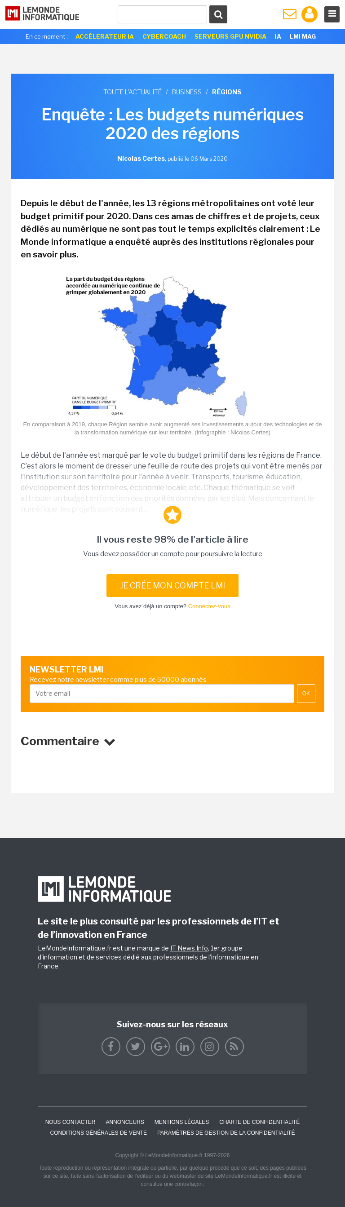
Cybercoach (164, 36)
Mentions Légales (182, 1122)
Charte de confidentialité (259, 1122)
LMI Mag (303, 36)
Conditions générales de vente (98, 1133)
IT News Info (189, 948)
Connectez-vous (209, 606)
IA (278, 36)
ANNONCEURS (125, 1122)
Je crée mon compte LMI (172, 585)
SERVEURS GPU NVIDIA (230, 36)
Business (187, 92)
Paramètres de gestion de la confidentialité (226, 1133)
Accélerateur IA (104, 36)
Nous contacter (70, 1122)
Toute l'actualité (132, 92)
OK (306, 693)
